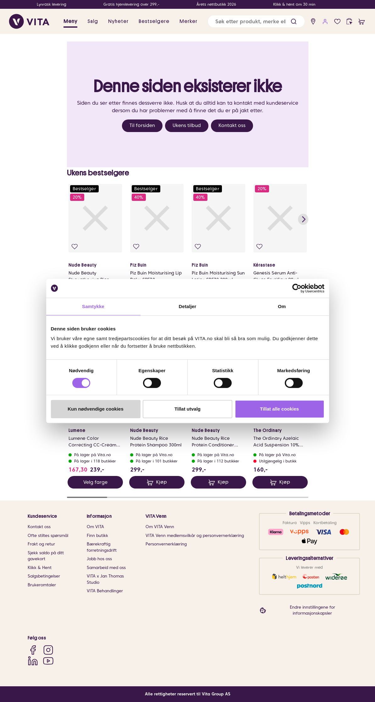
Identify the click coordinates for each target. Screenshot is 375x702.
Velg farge (95, 484)
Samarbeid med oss (106, 567)
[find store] (313, 21)
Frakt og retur (41, 544)
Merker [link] (188, 21)
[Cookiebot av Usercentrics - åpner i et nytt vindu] (296, 288)
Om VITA (95, 527)
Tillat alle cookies (279, 409)
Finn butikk (97, 535)
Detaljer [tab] (187, 306)
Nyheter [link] (118, 21)
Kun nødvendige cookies (96, 409)
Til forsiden (142, 125)
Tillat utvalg (187, 409)
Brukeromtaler (42, 585)
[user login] (325, 21)
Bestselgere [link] (154, 21)
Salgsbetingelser (44, 576)
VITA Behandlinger (105, 591)
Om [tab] (282, 306)
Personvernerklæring (166, 544)
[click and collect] (349, 21)
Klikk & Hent (40, 567)
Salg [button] (92, 21)
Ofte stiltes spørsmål (48, 535)
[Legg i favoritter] (75, 247)
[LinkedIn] (33, 660)
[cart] (362, 21)
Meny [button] (70, 21)
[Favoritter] (337, 21)
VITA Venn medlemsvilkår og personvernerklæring (195, 535)
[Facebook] (33, 649)
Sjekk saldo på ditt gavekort (46, 555)
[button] (293, 21)
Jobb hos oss (99, 559)
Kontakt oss (231, 125)
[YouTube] (48, 660)
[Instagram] (48, 649)
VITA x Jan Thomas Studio (105, 579)
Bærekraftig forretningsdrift (102, 547)
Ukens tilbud (187, 125)
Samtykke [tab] (93, 306)
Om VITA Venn (160, 527)
